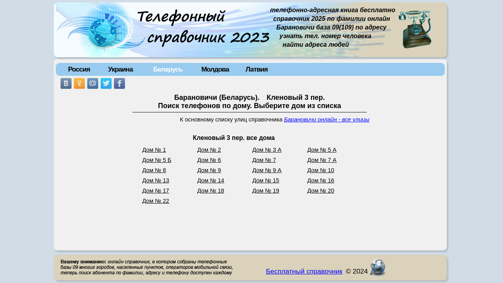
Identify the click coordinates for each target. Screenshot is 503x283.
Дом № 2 (209, 150)
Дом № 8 (154, 170)
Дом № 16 (320, 180)
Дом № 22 (155, 201)
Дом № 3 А (266, 150)
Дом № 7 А (321, 160)
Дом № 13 (155, 180)
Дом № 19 (265, 190)
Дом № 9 (209, 170)
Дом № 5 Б (156, 160)
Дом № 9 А (266, 170)
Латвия (257, 69)
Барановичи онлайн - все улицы (326, 119)
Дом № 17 (155, 190)
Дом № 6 (209, 160)
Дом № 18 (210, 190)
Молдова (215, 69)
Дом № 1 (154, 150)
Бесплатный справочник (304, 271)
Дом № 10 (320, 170)
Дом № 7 (264, 160)
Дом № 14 (210, 180)
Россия (79, 69)
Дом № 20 (320, 190)
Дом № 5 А (321, 150)
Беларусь (168, 69)
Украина (120, 69)
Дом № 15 (265, 180)
